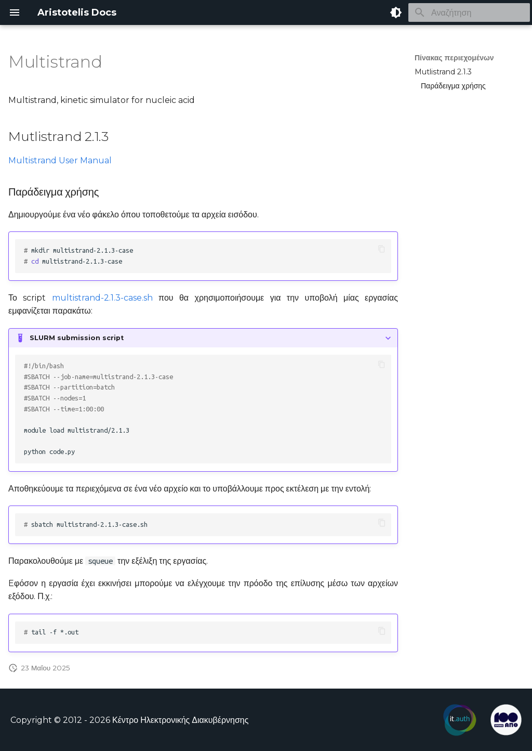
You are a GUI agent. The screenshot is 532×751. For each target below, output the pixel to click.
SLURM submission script (77, 338)
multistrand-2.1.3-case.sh (102, 298)
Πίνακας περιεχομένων (454, 57)
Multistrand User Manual (60, 160)
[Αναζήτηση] (469, 12)
